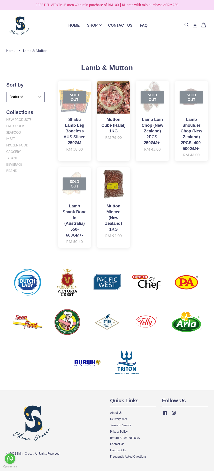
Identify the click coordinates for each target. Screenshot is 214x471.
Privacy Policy (119, 431)
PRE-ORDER (15, 126)
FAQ (144, 25)
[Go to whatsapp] (10, 458)
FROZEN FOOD (17, 145)
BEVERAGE (14, 164)
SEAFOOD (13, 132)
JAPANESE (13, 158)
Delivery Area (118, 419)
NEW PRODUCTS (19, 119)
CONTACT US (120, 25)
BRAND (11, 170)
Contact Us (117, 444)
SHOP (94, 25)
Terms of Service (120, 425)
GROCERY (13, 151)
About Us (116, 413)
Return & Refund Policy (125, 438)
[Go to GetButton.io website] (10, 466)
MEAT (10, 138)
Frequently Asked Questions (128, 456)
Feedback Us (118, 450)
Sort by (15, 85)
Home (10, 50)
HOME (74, 25)
